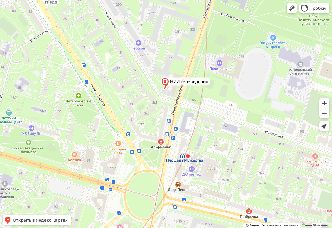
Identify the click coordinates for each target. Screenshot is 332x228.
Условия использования (280, 225)
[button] (292, 8)
